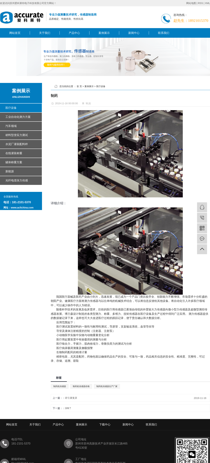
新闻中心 (133, 32)
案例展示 (104, 32)
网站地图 (191, 3)
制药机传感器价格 (81, 386)
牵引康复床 (71, 397)
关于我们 (44, 32)
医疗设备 (100, 86)
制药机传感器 (59, 386)
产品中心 (74, 32)
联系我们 (163, 32)
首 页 (79, 86)
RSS (200, 3)
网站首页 (14, 32)
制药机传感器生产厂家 (106, 386)
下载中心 (104, 424)
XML (207, 3)
